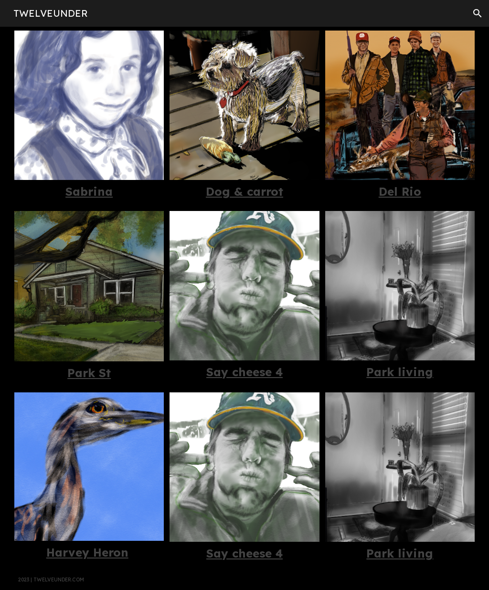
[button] (477, 13)
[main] (89, 191)
